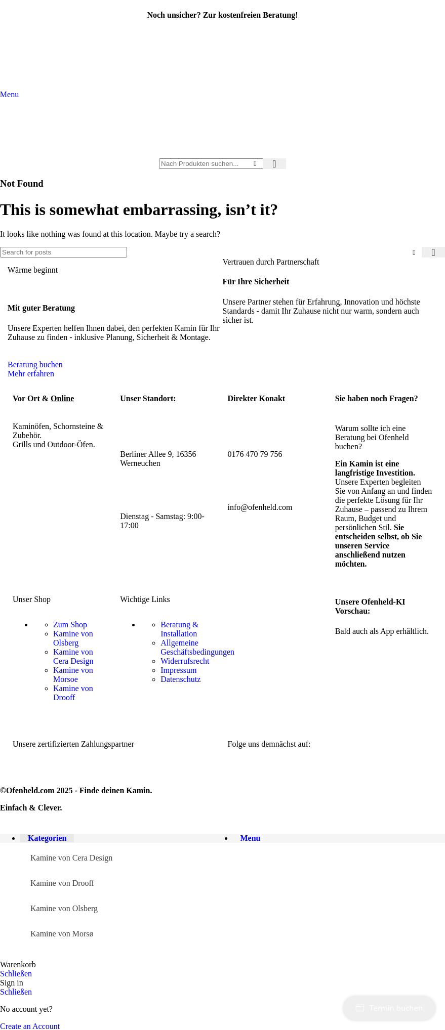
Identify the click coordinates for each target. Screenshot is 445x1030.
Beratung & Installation (179, 629)
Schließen (16, 973)
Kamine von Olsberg (73, 638)
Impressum (178, 670)
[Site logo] (223, 153)
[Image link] (89, 776)
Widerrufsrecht (184, 661)
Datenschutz (180, 679)
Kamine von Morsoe (73, 674)
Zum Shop (70, 624)
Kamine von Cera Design (73, 656)
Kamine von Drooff (73, 693)
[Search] (222, 163)
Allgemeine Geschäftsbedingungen (197, 647)
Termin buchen (389, 1008)
